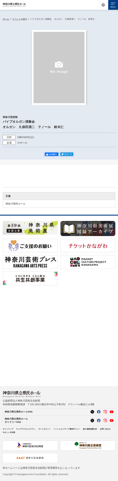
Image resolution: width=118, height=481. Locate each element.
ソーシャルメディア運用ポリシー (66, 429)
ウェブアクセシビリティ (26, 429)
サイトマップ (8, 429)
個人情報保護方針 (90, 429)
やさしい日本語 (9, 432)
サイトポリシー (44, 429)
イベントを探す (19, 19)
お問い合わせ (105, 429)
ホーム (6, 19)
